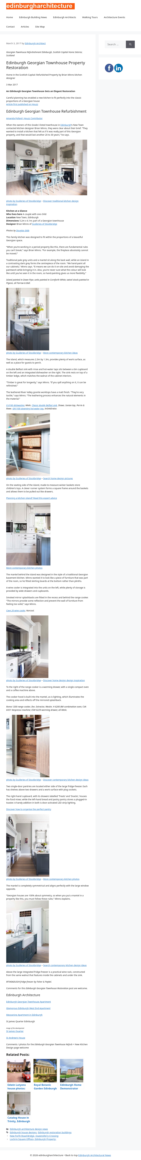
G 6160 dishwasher (15, 405)
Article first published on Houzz (22, 104)
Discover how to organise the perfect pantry (28, 809)
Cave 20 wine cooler (15, 610)
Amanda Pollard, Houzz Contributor (24, 118)
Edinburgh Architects (64, 17)
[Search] (130, 44)
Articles (25, 26)
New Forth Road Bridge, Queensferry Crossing (34, 1135)
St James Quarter (15, 1031)
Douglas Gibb (22, 230)
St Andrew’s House (15, 1037)
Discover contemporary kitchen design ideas (66, 779)
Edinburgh (65, 124)
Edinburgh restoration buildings (54, 1132)
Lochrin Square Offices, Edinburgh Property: (33, 1139)
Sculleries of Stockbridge (44, 223)
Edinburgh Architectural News (94, 1155)
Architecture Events (114, 17)
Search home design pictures (58, 478)
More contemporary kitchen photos (24, 567)
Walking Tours (90, 17)
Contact (10, 26)
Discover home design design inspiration (64, 680)
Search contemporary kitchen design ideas (65, 965)
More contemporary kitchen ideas (60, 352)
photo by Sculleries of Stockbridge (23, 200)
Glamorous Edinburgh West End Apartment (28, 1008)
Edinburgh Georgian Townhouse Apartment (28, 1001)
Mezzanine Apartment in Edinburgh (24, 1014)
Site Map (40, 26)
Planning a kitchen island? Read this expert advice (31, 498)
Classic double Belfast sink (44, 405)
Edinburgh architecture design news (29, 1129)
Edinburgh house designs (23, 1132)
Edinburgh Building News (33, 17)
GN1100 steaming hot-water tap (28, 408)
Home (9, 17)
